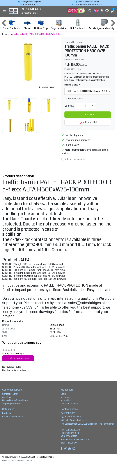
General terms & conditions (15, 400)
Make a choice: (72, 84)
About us (6, 397)
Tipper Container (11, 24)
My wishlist (66, 400)
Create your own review (74, 59)
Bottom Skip (41, 24)
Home (4, 34)
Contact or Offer (10, 393)
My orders (65, 397)
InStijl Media (48, 457)
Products (6, 413)
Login (63, 393)
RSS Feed (31, 460)
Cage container (59, 24)
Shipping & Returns (11, 403)
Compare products (69, 403)
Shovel (27, 24)
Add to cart (87, 114)
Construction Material (12, 416)
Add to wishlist (87, 122)
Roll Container (78, 24)
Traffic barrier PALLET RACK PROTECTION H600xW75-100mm (36, 34)
